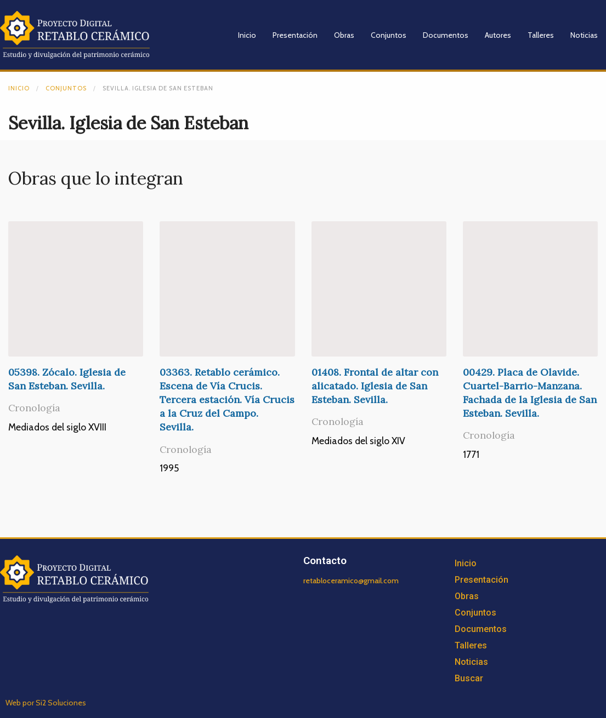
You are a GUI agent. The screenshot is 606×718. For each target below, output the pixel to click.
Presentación (295, 35)
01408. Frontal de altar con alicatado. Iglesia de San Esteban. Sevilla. (375, 386)
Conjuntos (388, 35)
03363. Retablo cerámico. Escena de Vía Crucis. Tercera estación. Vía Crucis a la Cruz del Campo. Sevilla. (227, 400)
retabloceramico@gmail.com (351, 580)
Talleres (541, 35)
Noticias (584, 35)
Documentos (445, 35)
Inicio (247, 35)
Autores (498, 35)
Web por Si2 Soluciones (45, 703)
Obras (344, 35)
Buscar (469, 678)
